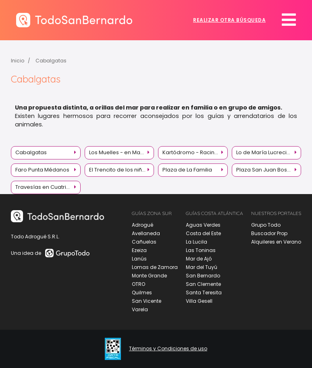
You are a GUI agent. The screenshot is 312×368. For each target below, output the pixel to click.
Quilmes (142, 292)
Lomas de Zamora (155, 267)
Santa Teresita (204, 292)
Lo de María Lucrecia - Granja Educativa (269, 152)
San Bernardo (203, 275)
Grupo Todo (266, 224)
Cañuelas (144, 241)
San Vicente (146, 301)
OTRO (138, 284)
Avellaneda (146, 233)
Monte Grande (149, 275)
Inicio (17, 60)
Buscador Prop (269, 233)
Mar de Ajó (199, 258)
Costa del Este (203, 233)
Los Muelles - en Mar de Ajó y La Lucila (121, 152)
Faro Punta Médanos (42, 170)
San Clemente (203, 284)
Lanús (139, 258)
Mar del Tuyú (201, 267)
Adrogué (142, 224)
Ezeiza (139, 250)
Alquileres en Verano (276, 241)
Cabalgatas (51, 60)
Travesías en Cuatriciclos (48, 187)
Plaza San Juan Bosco (265, 170)
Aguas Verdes (203, 224)
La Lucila (196, 241)
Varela (140, 309)
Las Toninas (201, 250)
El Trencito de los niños (118, 170)
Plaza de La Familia (187, 170)
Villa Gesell (199, 301)
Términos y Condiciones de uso (168, 348)
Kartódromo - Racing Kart (195, 152)
